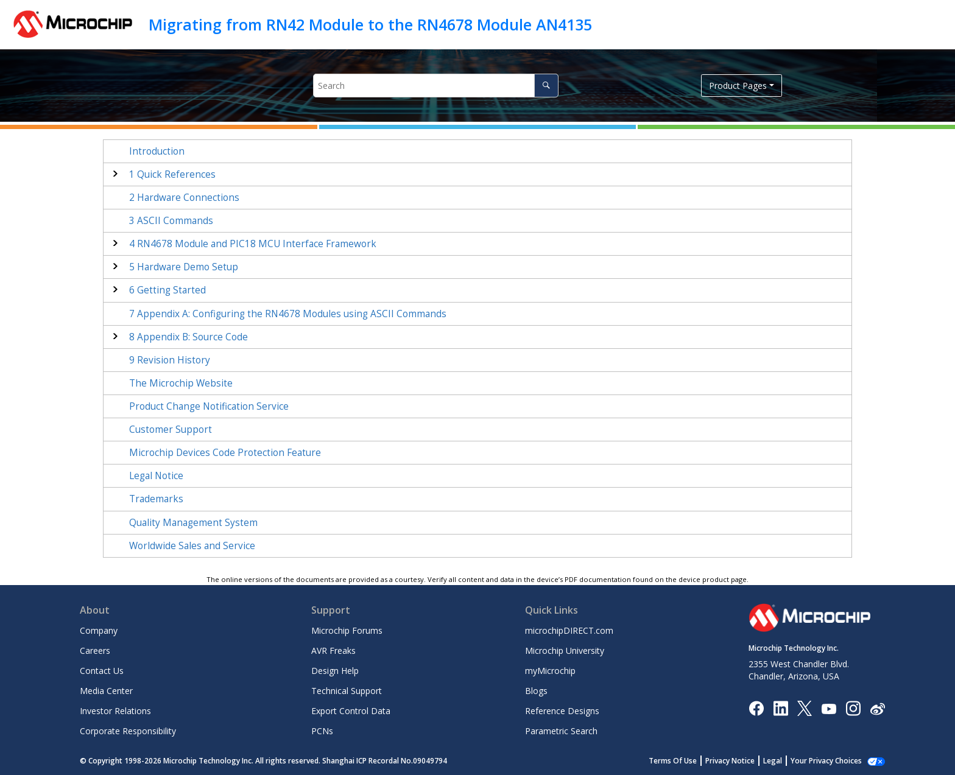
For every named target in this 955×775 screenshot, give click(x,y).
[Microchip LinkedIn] (780, 708)
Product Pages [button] (738, 85)
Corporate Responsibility (128, 731)
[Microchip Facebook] (756, 708)
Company (99, 630)
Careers (95, 650)
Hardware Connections (184, 197)
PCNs (322, 731)
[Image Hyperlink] (828, 708)
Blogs (536, 690)
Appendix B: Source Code (188, 337)
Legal (772, 761)
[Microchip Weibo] (877, 708)
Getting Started (167, 290)
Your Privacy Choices (826, 761)
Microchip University (564, 650)
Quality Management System (193, 522)
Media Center (106, 690)
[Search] (546, 85)
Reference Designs (562, 711)
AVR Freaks (333, 650)
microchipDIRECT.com (569, 630)
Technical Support (346, 690)
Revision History (169, 360)
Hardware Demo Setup (183, 267)
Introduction (157, 151)
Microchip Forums (346, 630)
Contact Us (102, 670)
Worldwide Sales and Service (192, 545)
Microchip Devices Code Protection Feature (225, 452)
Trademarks (156, 499)
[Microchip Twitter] (804, 708)
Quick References (172, 174)
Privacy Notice (730, 761)
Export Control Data (350, 711)
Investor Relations (115, 711)
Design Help (335, 670)
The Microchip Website (181, 383)
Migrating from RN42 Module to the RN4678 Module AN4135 (370, 24)
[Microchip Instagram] (853, 708)
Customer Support (170, 429)
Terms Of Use (673, 761)
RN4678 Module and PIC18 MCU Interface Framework (252, 243)
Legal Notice (156, 475)
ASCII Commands (171, 220)
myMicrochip (550, 670)
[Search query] (436, 85)
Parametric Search (561, 731)
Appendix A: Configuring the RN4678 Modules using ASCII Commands (287, 313)
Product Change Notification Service (209, 406)
